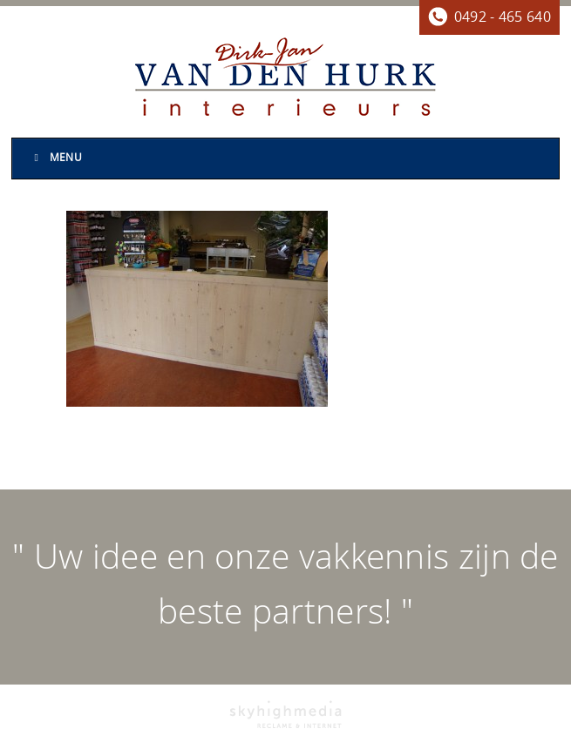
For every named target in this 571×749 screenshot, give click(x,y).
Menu (56, 158)
